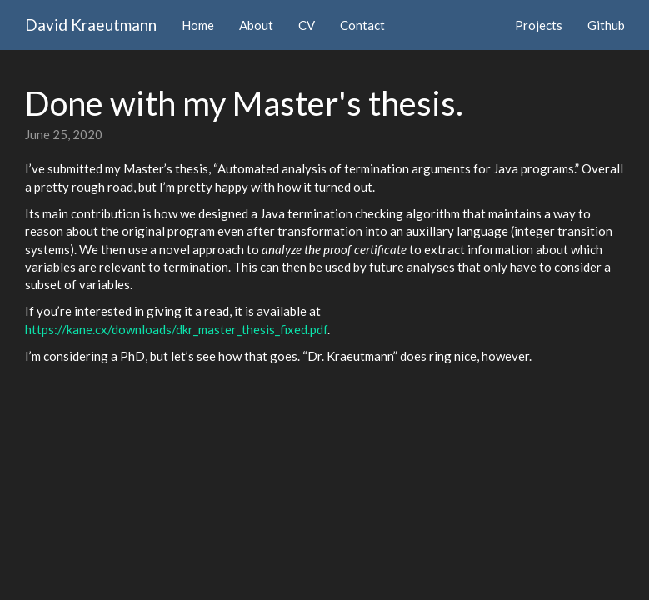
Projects (538, 25)
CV (306, 25)
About (256, 25)
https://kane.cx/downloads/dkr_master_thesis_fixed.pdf (176, 329)
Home (198, 25)
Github (606, 25)
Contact (362, 25)
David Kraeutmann (91, 24)
